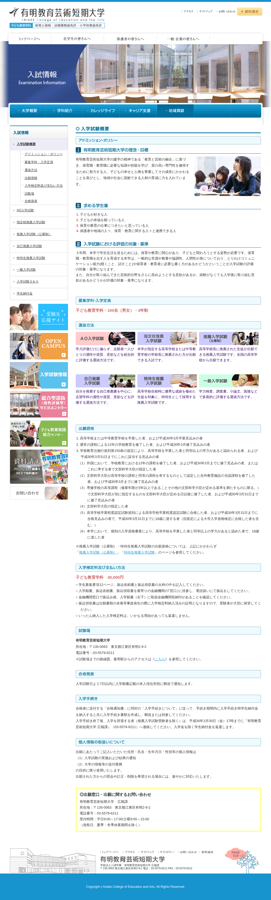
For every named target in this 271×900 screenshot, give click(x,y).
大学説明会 (212, 111)
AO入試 (105, 338)
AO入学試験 (25, 210)
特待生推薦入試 (167, 380)
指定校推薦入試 (167, 338)
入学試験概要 (26, 144)
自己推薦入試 (105, 380)
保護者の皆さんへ (183, 39)
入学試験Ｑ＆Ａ (28, 281)
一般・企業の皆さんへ (237, 39)
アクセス (189, 11)
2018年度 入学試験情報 (39, 375)
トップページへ (111, 851)
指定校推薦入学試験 (31, 222)
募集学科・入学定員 (39, 162)
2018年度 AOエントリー (39, 404)
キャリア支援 (138, 111)
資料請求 (249, 12)
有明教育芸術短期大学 (57, 17)
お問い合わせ (226, 11)
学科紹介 (64, 111)
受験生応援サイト (39, 317)
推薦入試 (229, 338)
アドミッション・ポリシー (44, 154)
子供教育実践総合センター (39, 433)
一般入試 (229, 380)
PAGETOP (242, 861)
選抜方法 (31, 170)
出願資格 (31, 178)
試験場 (29, 193)
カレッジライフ (101, 111)
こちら (160, 659)
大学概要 (28, 111)
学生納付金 (25, 293)
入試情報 (175, 111)
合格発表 (31, 201)
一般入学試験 (26, 269)
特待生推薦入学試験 (31, 258)
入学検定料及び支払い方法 (44, 186)
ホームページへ (29, 39)
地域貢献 (246, 111)
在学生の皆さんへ (130, 39)
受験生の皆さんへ (77, 39)
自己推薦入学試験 (29, 246)
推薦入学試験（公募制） (34, 234)
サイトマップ (206, 11)
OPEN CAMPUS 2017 (39, 346)
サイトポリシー (167, 851)
